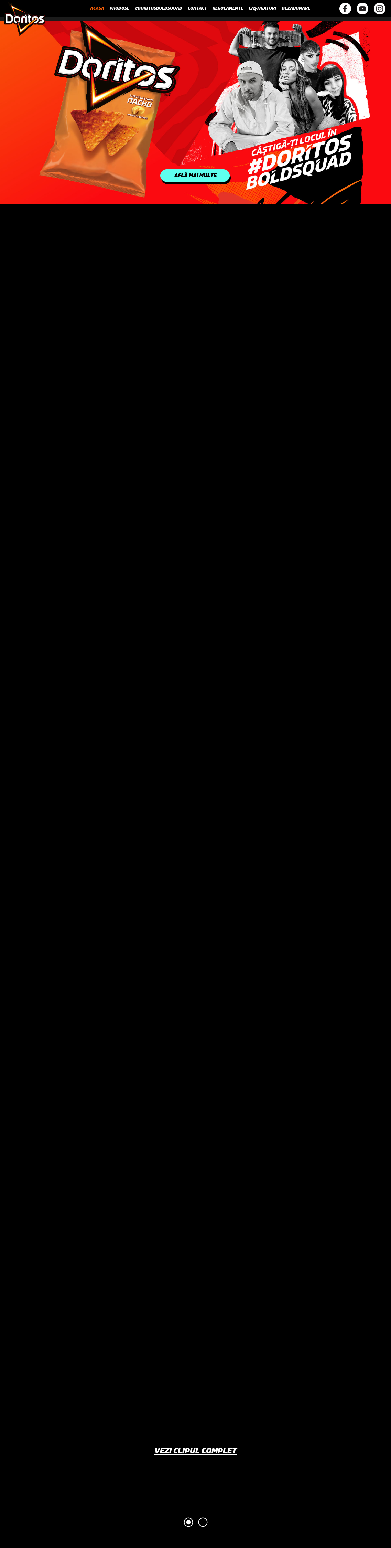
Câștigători (262, 9)
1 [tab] (188, 1522)
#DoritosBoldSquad (158, 9)
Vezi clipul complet (195, 1451)
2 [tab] (202, 1522)
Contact (197, 9)
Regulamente (228, 9)
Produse (119, 9)
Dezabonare (296, 9)
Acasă (97, 9)
